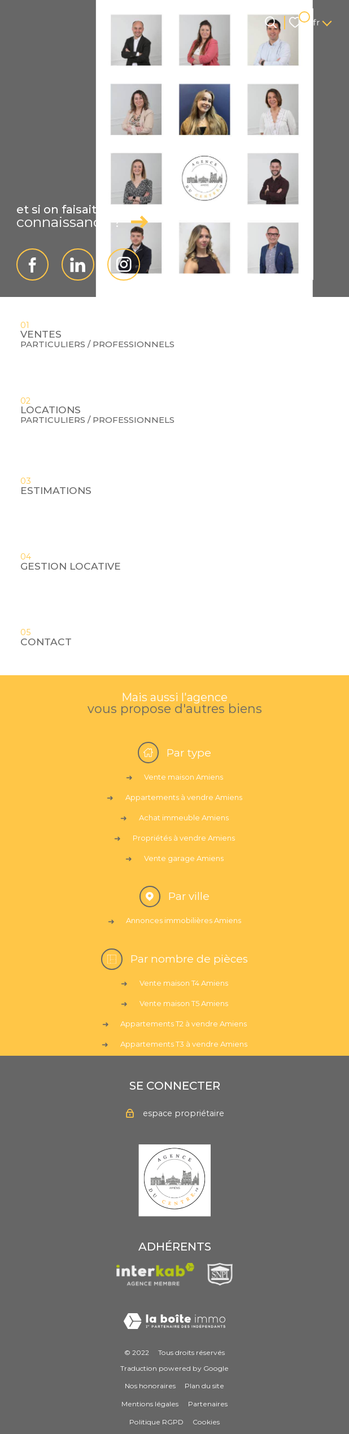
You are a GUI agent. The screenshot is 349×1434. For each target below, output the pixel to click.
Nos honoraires (150, 1385)
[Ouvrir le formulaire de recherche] (270, 22)
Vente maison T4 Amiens (183, 982)
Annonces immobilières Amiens (183, 920)
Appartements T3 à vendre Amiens (183, 1043)
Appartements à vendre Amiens (183, 797)
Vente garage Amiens (184, 858)
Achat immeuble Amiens (184, 817)
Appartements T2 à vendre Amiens (183, 1023)
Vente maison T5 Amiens (183, 1003)
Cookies (206, 1422)
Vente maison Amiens (183, 776)
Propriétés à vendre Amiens (184, 837)
